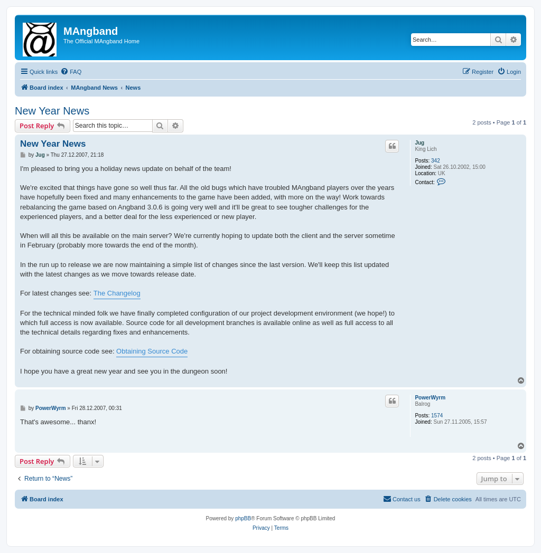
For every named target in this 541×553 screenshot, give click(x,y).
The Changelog (117, 293)
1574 (437, 415)
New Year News (52, 111)
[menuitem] (70, 71)
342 (435, 161)
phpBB (243, 518)
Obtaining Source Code (152, 351)
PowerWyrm (430, 398)
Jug (419, 143)
